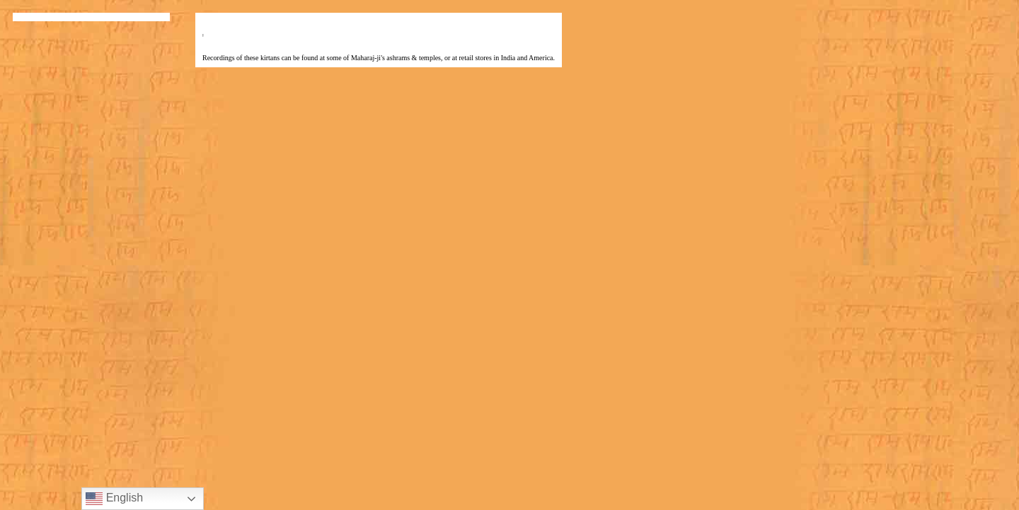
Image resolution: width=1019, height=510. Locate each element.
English (114, 498)
